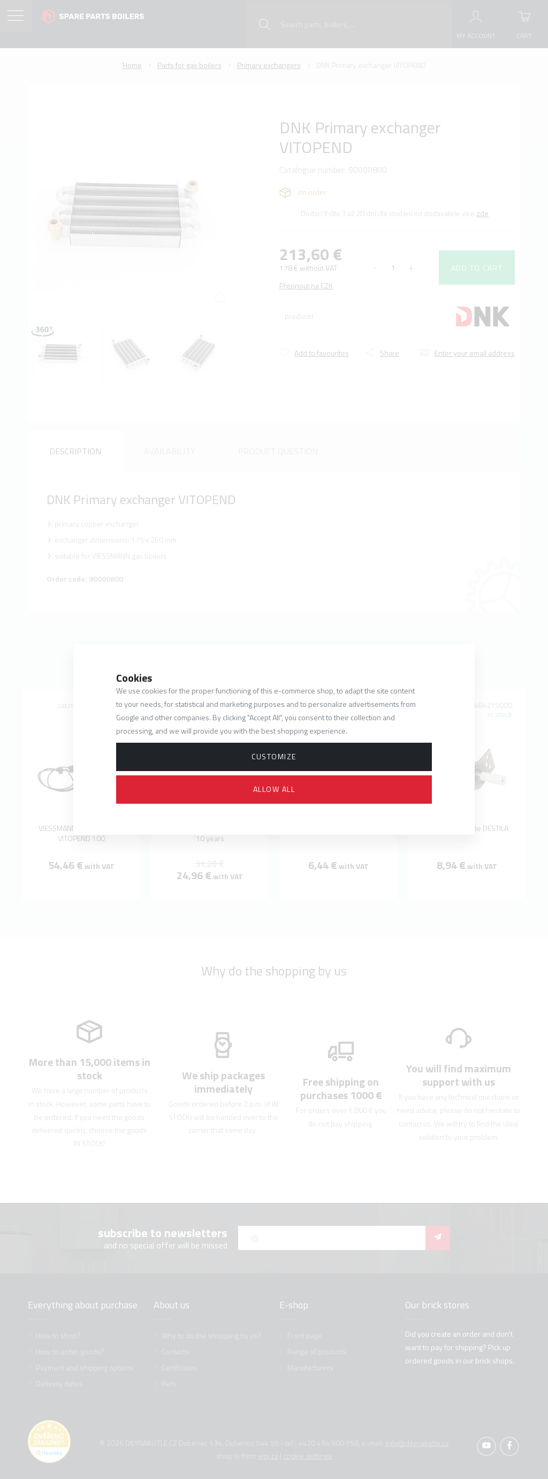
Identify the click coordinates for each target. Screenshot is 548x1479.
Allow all (274, 789)
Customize (274, 756)
